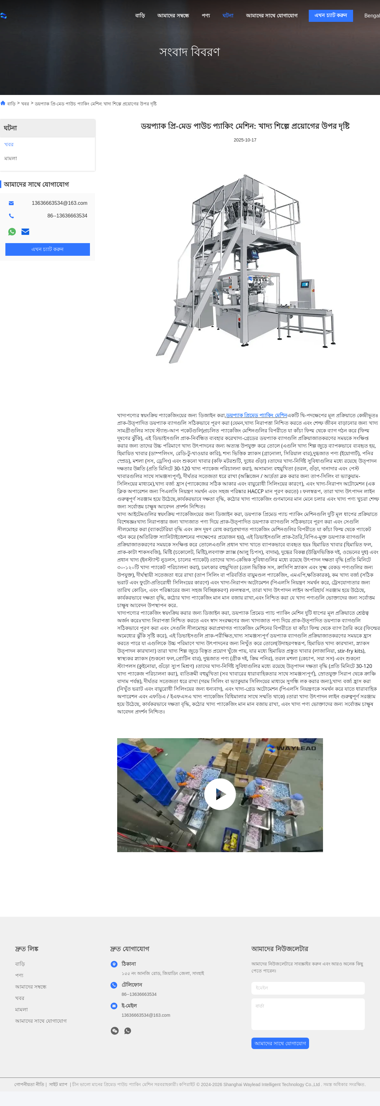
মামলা (21, 1009)
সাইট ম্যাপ (58, 1084)
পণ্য (206, 15)
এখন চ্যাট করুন (330, 15)
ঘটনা (228, 15)
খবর (25, 103)
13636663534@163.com (60, 203)
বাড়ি (140, 15)
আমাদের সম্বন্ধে (173, 15)
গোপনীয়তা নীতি (29, 1084)
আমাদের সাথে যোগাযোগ (271, 15)
